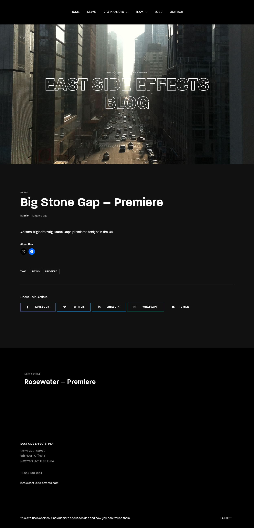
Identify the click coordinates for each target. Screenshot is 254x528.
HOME (75, 12)
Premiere (51, 271)
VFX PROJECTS (116, 12)
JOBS (158, 12)
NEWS (91, 12)
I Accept (226, 518)
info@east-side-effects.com (39, 483)
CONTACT (176, 12)
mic (26, 215)
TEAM (142, 12)
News (36, 271)
